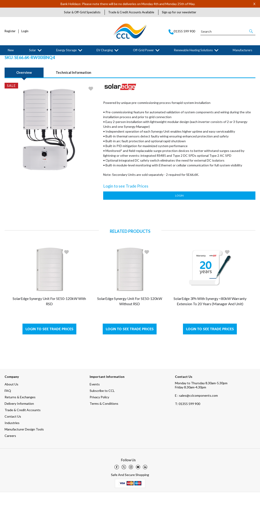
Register (10, 31)
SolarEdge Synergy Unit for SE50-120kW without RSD (129, 336)
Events (95, 419)
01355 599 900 (187, 439)
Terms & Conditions (104, 438)
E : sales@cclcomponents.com (196, 430)
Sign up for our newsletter (179, 12)
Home (8, 58)
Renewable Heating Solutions (193, 50)
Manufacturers (242, 50)
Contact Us (13, 451)
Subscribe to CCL (102, 425)
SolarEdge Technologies (49, 58)
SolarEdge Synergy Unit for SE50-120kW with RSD (49, 336)
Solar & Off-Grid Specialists (82, 12)
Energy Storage (66, 50)
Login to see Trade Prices (49, 364)
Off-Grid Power (143, 50)
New (11, 50)
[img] (116, 502)
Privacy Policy (99, 432)
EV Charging (105, 50)
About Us (11, 419)
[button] (251, 31)
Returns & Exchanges (20, 432)
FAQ (8, 425)
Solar (32, 50)
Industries (12, 458)
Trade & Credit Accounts (23, 445)
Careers (10, 471)
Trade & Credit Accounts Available (131, 12)
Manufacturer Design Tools (24, 464)
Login (24, 31)
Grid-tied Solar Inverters (79, 58)
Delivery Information (19, 438)
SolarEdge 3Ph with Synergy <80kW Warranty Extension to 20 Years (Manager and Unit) (210, 336)
